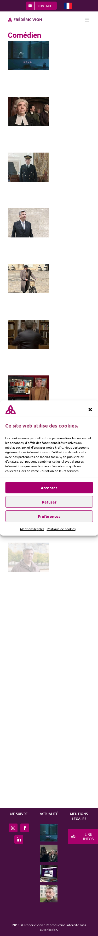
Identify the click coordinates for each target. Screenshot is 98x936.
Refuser (49, 504)
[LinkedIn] (18, 839)
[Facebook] (24, 828)
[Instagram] (13, 828)
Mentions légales (32, 531)
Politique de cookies (61, 531)
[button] (90, 411)
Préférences (49, 518)
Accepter (49, 489)
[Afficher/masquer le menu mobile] (87, 19)
